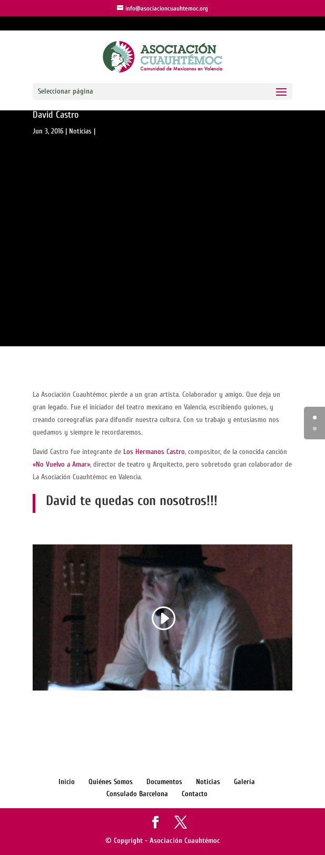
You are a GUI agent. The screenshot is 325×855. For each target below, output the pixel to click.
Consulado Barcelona (137, 793)
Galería (244, 781)
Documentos (164, 781)
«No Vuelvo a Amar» (61, 464)
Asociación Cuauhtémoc (185, 840)
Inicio (66, 781)
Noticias (80, 131)
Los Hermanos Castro (154, 451)
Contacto (195, 793)
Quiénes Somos (110, 781)
